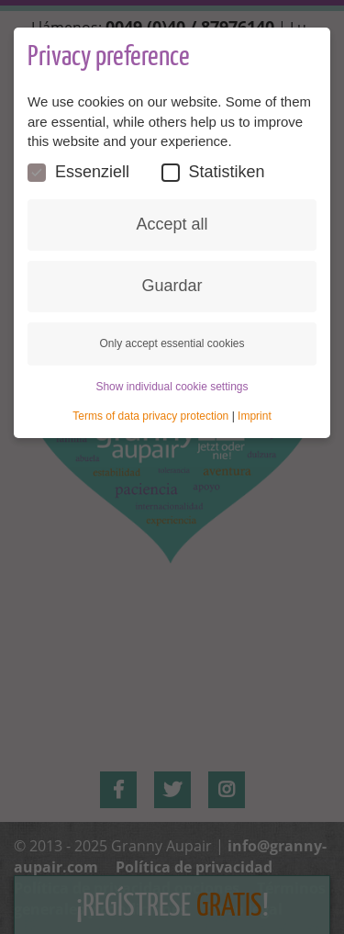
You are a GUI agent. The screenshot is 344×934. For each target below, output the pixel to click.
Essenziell (78, 172)
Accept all (171, 224)
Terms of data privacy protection (150, 416)
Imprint (255, 416)
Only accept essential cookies (171, 343)
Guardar (171, 285)
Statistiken (213, 172)
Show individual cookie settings (171, 386)
